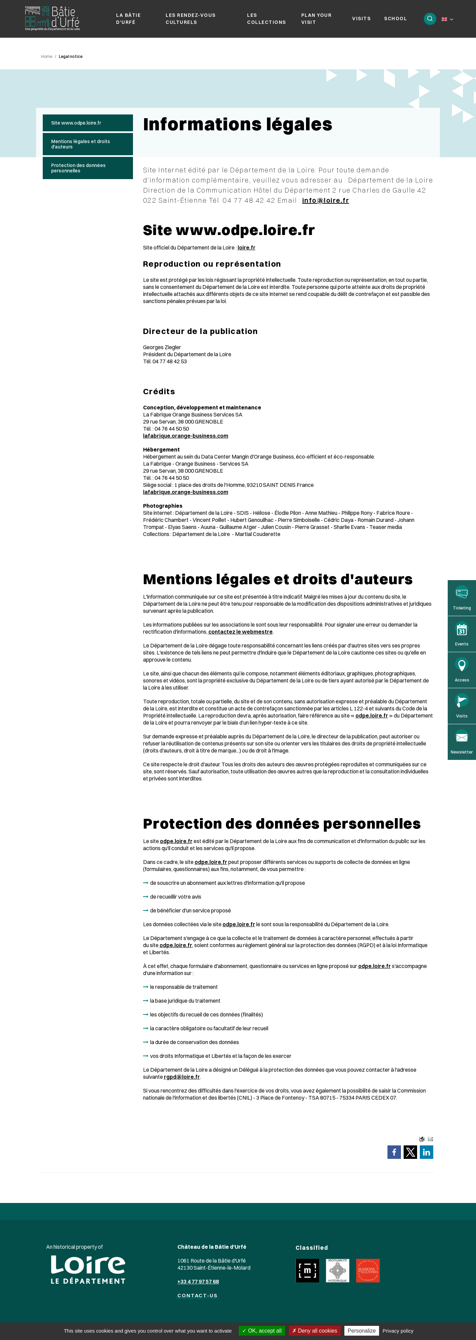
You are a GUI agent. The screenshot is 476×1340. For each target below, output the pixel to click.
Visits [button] (360, 20)
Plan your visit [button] (316, 19)
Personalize (362, 1331)
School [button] (394, 20)
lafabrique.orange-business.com (185, 438)
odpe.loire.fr (371, 717)
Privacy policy (398, 1331)
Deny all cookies (314, 1331)
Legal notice (70, 58)
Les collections (266, 19)
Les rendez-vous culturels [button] (191, 19)
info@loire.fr (325, 202)
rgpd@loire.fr (182, 1079)
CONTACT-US (197, 1298)
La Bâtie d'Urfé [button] (128, 19)
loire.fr (247, 249)
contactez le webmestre (240, 634)
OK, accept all (261, 1331)
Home (46, 58)
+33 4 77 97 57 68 (198, 1283)
